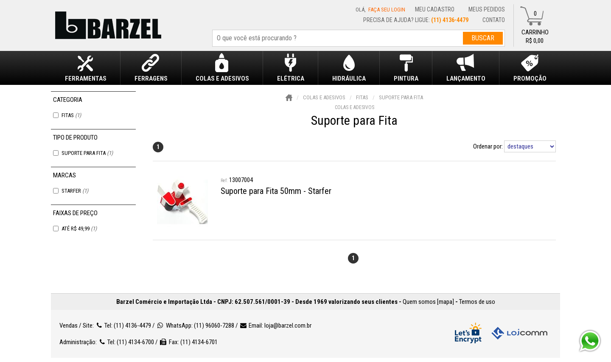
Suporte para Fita (87, 153)
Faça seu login (386, 9)
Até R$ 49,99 (79, 228)
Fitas (71, 115)
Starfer (75, 191)
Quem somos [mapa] (428, 302)
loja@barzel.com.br (287, 325)
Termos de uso (477, 302)
